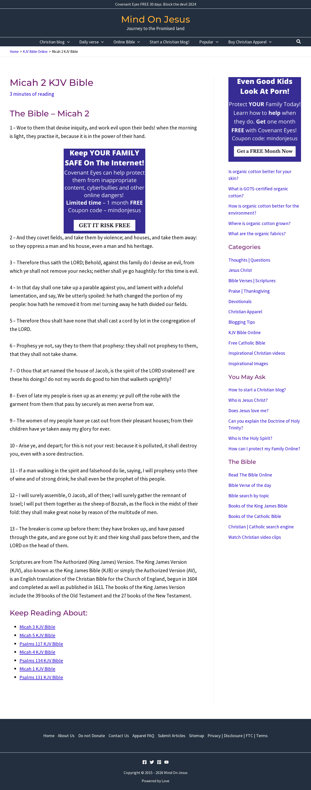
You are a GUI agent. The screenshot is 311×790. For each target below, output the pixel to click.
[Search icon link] (298, 42)
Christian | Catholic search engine (261, 527)
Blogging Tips (241, 322)
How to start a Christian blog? (257, 390)
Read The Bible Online (250, 475)
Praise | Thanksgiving (249, 291)
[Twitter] (152, 762)
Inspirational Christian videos (256, 353)
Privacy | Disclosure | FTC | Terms (242, 735)
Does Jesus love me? (248, 410)
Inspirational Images (248, 363)
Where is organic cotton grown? (259, 223)
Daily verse (93, 41)
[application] (69, 41)
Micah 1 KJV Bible (38, 668)
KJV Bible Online (244, 332)
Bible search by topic (248, 496)
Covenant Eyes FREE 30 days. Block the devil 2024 (155, 4)
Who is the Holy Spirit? (250, 438)
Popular (207, 41)
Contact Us (118, 735)
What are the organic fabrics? (257, 233)
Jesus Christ (240, 270)
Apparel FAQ (144, 735)
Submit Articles (173, 735)
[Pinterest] (159, 762)
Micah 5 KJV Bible (38, 635)
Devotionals (239, 301)
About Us (63, 735)
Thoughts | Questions (249, 260)
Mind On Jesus (155, 19)
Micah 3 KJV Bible (38, 626)
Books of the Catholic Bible (254, 516)
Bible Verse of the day (249, 485)
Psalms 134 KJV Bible (41, 660)
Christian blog (57, 41)
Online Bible (127, 41)
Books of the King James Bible (257, 506)
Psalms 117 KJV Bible (41, 643)
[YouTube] (166, 762)
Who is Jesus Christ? (248, 400)
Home (44, 735)
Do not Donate (89, 735)
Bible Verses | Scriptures (252, 280)
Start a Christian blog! (169, 42)
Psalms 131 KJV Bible (41, 677)
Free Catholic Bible (246, 343)
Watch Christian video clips (254, 537)
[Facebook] (144, 762)
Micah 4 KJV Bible (38, 652)
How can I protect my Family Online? (264, 448)
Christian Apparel (245, 311)
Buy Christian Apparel (247, 41)
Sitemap (199, 735)
